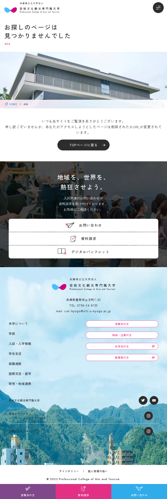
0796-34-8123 (87, 305)
